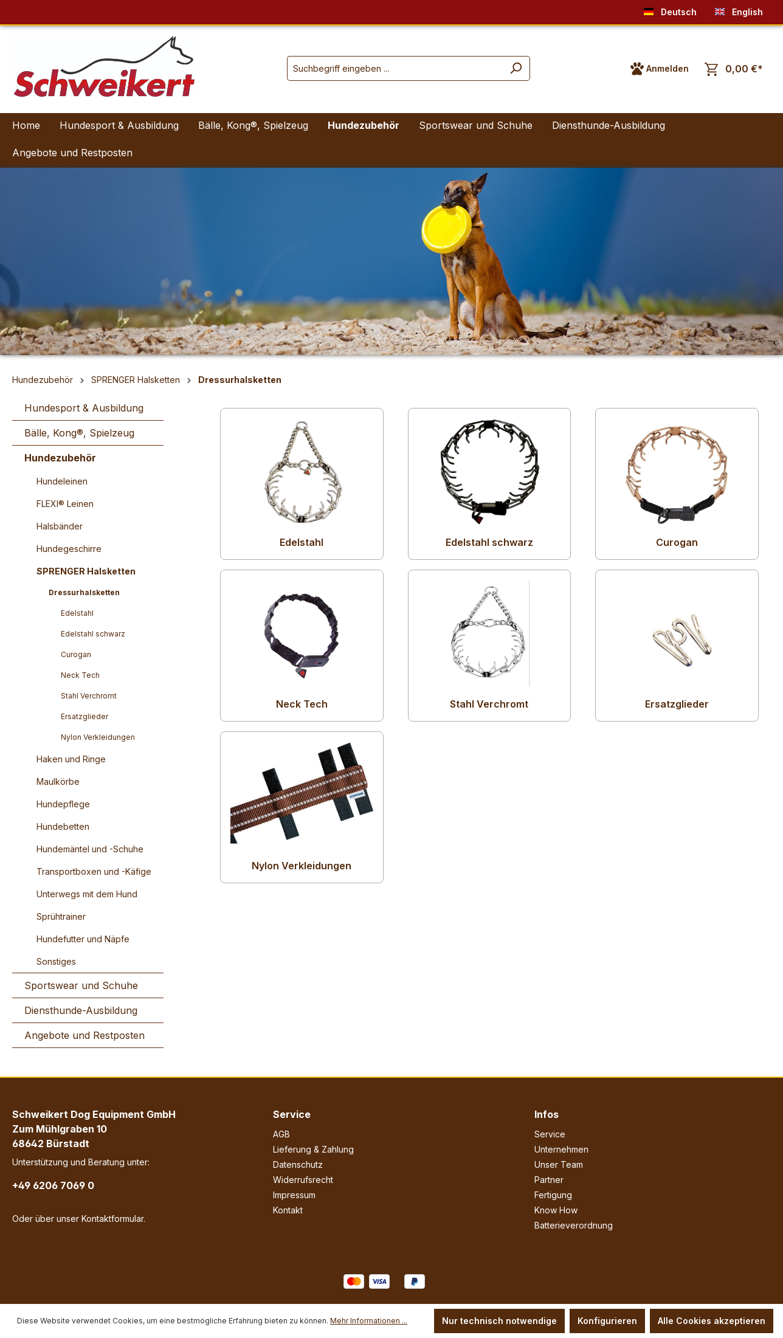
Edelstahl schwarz (93, 633)
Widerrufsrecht (303, 1179)
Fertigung (553, 1195)
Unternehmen (561, 1149)
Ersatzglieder (84, 716)
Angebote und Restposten (84, 1035)
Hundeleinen (62, 481)
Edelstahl (77, 613)
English (739, 9)
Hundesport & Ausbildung (83, 408)
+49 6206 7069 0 (53, 1185)
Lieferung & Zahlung (313, 1149)
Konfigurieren (607, 1321)
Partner (549, 1179)
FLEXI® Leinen (65, 503)
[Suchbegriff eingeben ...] (394, 68)
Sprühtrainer (61, 916)
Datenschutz (298, 1164)
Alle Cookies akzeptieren (711, 1321)
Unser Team (558, 1164)
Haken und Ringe (71, 759)
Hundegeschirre (69, 548)
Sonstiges (56, 961)
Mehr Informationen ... (368, 1320)
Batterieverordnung (573, 1225)
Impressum (294, 1195)
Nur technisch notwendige (499, 1321)
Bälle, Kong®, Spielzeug (79, 433)
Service (292, 1114)
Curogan (76, 654)
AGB (281, 1134)
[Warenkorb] (734, 69)
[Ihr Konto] (660, 69)
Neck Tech (80, 675)
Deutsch (670, 9)
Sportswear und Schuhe (81, 985)
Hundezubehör (60, 458)
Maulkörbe (58, 781)
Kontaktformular (112, 1218)
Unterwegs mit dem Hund (86, 894)
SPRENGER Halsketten (86, 571)
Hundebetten (62, 826)
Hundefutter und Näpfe (82, 939)
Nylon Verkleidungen (98, 737)
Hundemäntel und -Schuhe (89, 849)
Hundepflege (63, 804)
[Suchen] (516, 68)
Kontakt (288, 1210)
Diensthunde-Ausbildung (80, 1010)
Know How (556, 1210)
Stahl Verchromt (89, 695)
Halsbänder (59, 526)
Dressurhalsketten (84, 592)
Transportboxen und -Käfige (93, 871)
